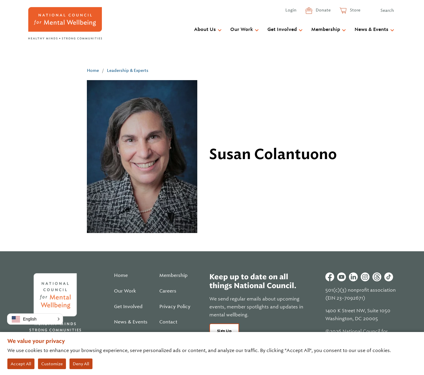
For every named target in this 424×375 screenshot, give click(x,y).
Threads (376, 276)
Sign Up (224, 330)
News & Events (371, 29)
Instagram (365, 276)
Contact (168, 322)
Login (291, 10)
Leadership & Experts (127, 70)
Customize (52, 363)
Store (354, 10)
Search (387, 10)
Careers (167, 291)
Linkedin (353, 276)
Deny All (81, 363)
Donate (323, 10)
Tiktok (388, 276)
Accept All (21, 363)
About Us (205, 29)
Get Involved (282, 29)
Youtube (341, 276)
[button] (35, 319)
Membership (325, 29)
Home (93, 70)
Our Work (241, 29)
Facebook (329, 276)
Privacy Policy (175, 307)
